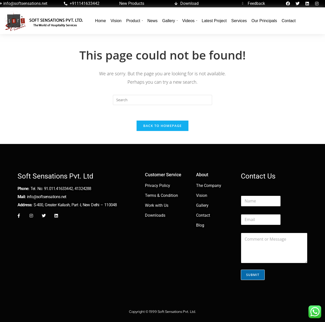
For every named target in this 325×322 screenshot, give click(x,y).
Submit (252, 275)
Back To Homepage (162, 125)
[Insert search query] (162, 100)
